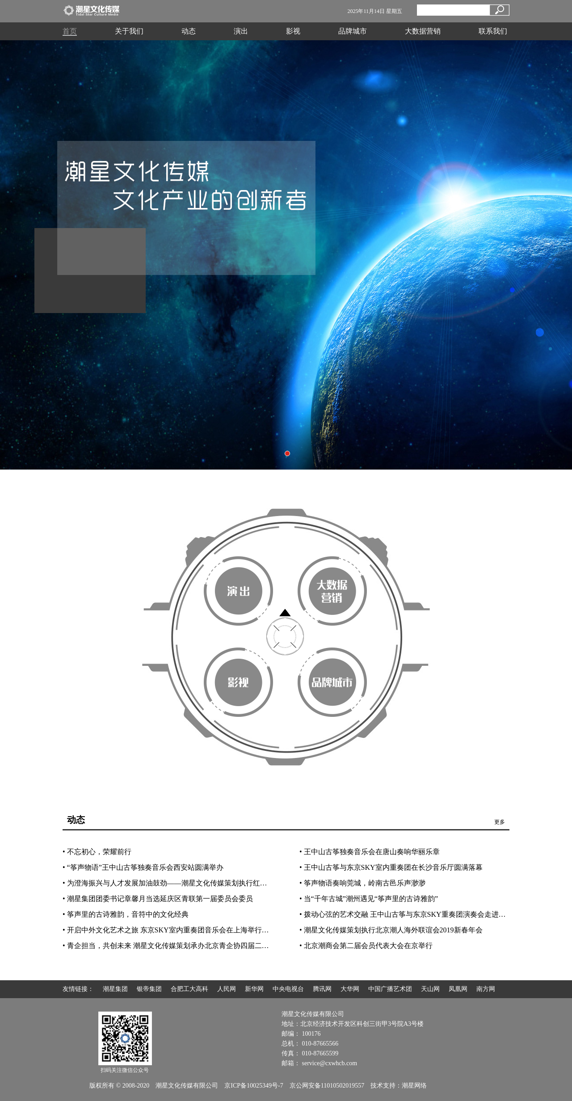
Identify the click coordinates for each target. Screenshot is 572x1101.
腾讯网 (322, 989)
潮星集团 (115, 989)
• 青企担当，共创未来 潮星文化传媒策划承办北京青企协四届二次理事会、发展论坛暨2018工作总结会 (223, 945)
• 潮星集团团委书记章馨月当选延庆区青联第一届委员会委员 (158, 898)
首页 (70, 31)
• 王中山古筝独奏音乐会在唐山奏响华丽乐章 (369, 851)
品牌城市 (352, 31)
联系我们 (493, 31)
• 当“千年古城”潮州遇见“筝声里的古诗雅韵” (368, 898)
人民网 (226, 989)
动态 (188, 31)
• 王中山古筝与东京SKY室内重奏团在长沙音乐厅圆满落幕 (391, 867)
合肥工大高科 (189, 989)
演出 (241, 31)
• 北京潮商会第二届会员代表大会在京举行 (366, 945)
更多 (499, 822)
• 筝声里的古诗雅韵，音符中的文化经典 (126, 914)
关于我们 (129, 31)
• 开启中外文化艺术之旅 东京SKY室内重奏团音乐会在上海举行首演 (169, 930)
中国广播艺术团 (390, 989)
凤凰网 (458, 989)
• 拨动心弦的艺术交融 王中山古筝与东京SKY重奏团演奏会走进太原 (406, 914)
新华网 (254, 989)
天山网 (430, 989)
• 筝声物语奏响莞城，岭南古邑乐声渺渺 (362, 883)
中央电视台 (288, 989)
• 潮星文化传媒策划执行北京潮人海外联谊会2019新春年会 (391, 930)
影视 (293, 31)
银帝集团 (149, 989)
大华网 (350, 989)
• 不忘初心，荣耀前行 (97, 851)
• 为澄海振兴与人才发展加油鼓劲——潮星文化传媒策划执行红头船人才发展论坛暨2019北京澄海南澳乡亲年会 (236, 883)
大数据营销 (423, 31)
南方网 (485, 989)
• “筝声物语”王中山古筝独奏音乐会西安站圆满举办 (143, 867)
